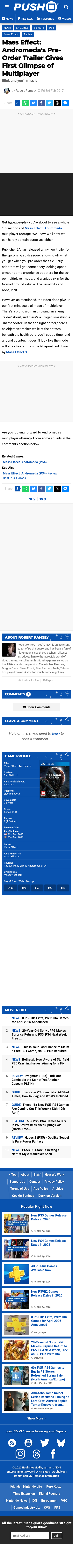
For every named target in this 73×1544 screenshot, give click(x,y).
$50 (37, 887)
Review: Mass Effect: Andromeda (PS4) (25, 865)
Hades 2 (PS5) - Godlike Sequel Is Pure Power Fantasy (40, 1139)
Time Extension (24, 1493)
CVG (47, 1507)
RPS (57, 1507)
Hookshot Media (32, 1467)
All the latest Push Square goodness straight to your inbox (36, 1525)
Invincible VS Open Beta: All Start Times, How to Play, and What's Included (40, 1094)
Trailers (28, 34)
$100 (10, 887)
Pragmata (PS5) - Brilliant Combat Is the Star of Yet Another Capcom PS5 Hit (36, 1080)
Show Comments (36, 707)
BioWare (39, 27)
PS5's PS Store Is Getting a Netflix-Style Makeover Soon (36, 1152)
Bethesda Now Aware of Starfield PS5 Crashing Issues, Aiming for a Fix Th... (40, 1063)
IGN (34, 1500)
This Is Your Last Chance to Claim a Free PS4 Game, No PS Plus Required (40, 1049)
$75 (24, 887)
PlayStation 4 (11, 775)
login (56, 733)
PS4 (51, 27)
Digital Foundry (49, 1493)
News (7, 27)
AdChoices (58, 1471)
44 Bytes (44, 1471)
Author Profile (28, 680)
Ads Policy (40, 1189)
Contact (34, 1182)
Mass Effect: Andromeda (43, 228)
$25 (50, 887)
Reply (48, 680)
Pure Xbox (53, 1486)
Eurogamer (49, 1500)
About (25, 1174)
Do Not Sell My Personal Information (36, 1476)
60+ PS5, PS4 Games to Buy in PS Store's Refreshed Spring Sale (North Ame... (39, 1125)
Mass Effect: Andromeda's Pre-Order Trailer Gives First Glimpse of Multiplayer (32, 57)
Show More (36, 1418)
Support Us (17, 1182)
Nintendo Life (32, 1486)
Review (30, 473)
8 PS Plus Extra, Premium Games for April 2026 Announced (40, 1020)
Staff (36, 1174)
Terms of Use (19, 1189)
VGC (64, 1500)
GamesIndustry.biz (26, 1507)
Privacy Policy (54, 1182)
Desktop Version (49, 1196)
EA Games (22, 27)
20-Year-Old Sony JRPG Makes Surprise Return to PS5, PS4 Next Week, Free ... (40, 1034)
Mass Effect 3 (16, 352)
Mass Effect (11, 34)
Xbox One (9, 784)
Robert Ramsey (26, 91)
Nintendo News (16, 1500)
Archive (57, 1189)
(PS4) (25, 462)
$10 (63, 887)
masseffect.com (13, 874)
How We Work (54, 1174)
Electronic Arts (12, 793)
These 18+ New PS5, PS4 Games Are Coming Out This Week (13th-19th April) (40, 1108)
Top (13, 1174)
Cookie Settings (23, 1196)
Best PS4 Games (14, 478)
